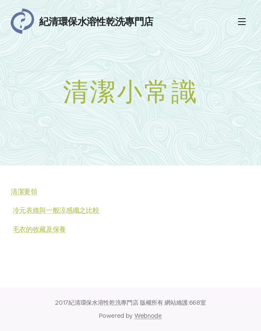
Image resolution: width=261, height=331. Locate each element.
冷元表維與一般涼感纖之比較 (56, 210)
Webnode (148, 316)
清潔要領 (24, 191)
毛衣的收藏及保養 (39, 229)
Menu (242, 21)
